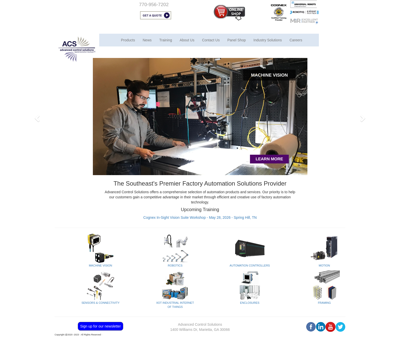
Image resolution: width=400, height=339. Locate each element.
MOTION (324, 265)
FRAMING (324, 302)
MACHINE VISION (100, 265)
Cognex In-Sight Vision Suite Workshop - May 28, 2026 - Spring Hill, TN (200, 217)
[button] (36, 116)
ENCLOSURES (249, 302)
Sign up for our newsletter (100, 326)
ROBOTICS (175, 265)
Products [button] (128, 40)
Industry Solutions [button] (268, 40)
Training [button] (165, 40)
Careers (296, 40)
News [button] (147, 40)
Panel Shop (236, 40)
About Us (187, 40)
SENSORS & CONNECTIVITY (100, 302)
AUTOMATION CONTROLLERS (250, 265)
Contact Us (211, 40)
